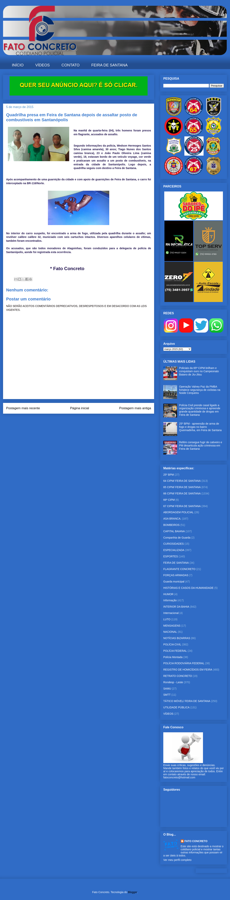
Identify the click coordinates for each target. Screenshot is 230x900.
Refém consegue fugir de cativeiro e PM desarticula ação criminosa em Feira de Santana (200, 445)
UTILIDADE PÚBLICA (176, 707)
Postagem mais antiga (135, 408)
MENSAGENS (171, 625)
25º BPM (168, 474)
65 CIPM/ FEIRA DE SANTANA (182, 487)
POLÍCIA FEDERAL (175, 650)
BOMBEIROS (171, 524)
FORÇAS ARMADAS (175, 575)
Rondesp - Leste (173, 682)
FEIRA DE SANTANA (109, 65)
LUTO (166, 619)
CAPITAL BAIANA (174, 531)
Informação (170, 600)
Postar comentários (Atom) (84, 421)
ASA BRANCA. (172, 518)
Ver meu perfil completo (177, 859)
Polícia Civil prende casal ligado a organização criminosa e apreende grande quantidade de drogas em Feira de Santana (199, 410)
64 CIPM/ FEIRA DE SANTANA (182, 480)
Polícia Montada (172, 657)
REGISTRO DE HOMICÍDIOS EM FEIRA (187, 669)
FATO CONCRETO (196, 841)
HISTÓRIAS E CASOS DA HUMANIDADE (188, 587)
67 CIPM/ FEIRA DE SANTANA (182, 506)
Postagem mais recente (23, 408)
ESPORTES (170, 556)
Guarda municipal (173, 581)
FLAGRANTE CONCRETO (179, 569)
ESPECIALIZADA (173, 550)
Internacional (171, 613)
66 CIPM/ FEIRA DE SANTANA (182, 493)
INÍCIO (18, 65)
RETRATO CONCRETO (177, 675)
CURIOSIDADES (173, 543)
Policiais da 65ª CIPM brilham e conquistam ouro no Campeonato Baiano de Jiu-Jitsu (199, 371)
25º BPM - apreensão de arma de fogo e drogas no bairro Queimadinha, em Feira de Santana (200, 427)
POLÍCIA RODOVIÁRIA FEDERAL (183, 663)
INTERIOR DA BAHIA (176, 606)
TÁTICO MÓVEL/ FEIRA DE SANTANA (186, 701)
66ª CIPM (169, 499)
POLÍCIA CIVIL (172, 644)
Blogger (132, 892)
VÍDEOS (42, 65)
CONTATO (71, 65)
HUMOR (168, 594)
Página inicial (79, 408)
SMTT (167, 694)
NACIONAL (170, 631)
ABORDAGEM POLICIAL (178, 512)
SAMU (167, 688)
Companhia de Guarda (177, 537)
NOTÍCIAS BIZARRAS (176, 638)
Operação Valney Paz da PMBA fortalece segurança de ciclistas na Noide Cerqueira (199, 390)
